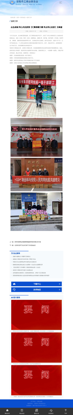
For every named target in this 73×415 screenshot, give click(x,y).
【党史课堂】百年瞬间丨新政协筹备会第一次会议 (25, 267)
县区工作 (29, 17)
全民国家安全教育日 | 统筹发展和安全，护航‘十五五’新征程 (28, 273)
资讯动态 (22, 17)
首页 (18, 17)
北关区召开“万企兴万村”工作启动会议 (25, 245)
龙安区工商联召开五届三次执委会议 (22, 270)
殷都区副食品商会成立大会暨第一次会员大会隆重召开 (27, 264)
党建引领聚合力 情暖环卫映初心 (21, 256)
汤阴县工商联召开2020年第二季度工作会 (23, 259)
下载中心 (36, 284)
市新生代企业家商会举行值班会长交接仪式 (23, 262)
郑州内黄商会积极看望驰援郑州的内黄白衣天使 (28, 242)
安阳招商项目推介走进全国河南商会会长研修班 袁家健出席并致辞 (30, 275)
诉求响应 (36, 289)
